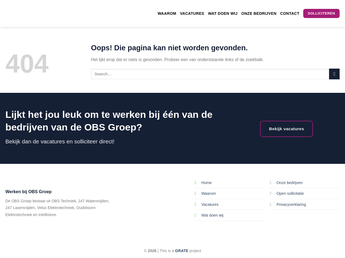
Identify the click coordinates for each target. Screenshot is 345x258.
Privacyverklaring (291, 204)
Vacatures (192, 13)
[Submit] (334, 74)
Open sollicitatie (290, 193)
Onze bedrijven (258, 13)
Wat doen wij (223, 13)
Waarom (167, 13)
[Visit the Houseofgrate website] (181, 251)
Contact (289, 13)
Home (206, 183)
